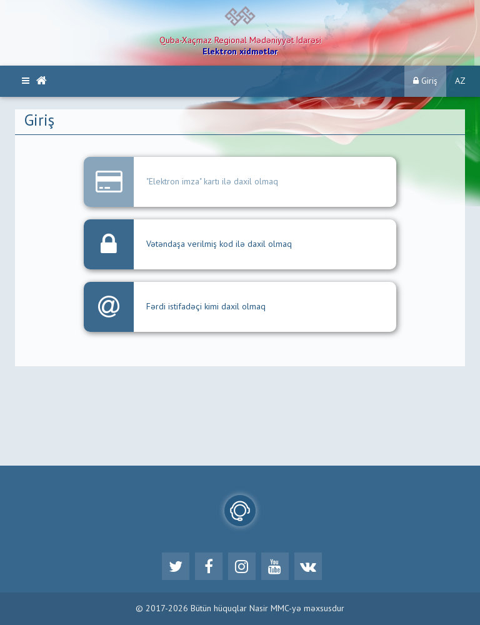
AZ (460, 81)
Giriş (425, 81)
